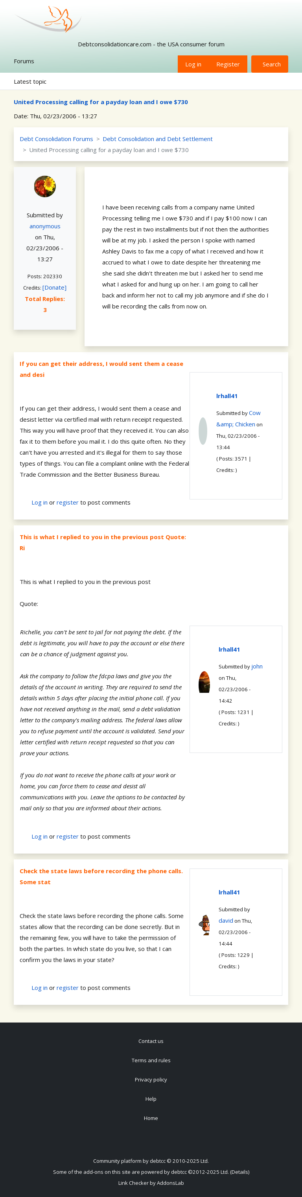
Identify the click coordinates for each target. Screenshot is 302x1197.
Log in (193, 64)
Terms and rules (151, 1060)
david (226, 920)
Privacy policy (151, 1079)
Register (228, 64)
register (68, 502)
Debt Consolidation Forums (56, 139)
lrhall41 (227, 396)
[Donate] (54, 287)
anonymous (45, 226)
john (257, 666)
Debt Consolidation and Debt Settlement (158, 139)
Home (151, 1118)
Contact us (151, 1041)
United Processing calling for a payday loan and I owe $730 (101, 102)
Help (151, 1098)
